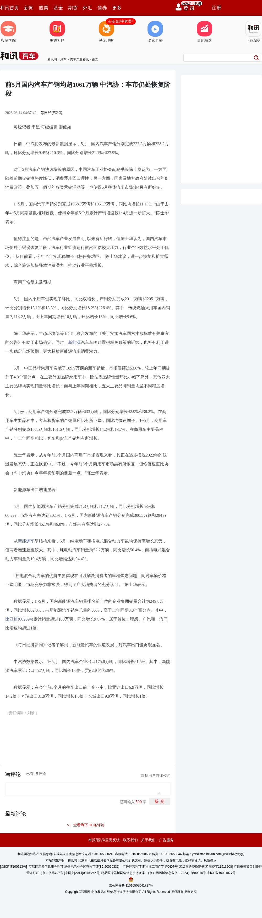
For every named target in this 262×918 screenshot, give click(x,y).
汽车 (63, 59)
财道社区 (57, 31)
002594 (25, 619)
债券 (102, 7)
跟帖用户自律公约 (155, 776)
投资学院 (8, 31)
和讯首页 (9, 7)
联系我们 (130, 840)
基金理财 (106, 31)
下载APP (253, 31)
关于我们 (148, 840)
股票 (43, 7)
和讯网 (52, 59)
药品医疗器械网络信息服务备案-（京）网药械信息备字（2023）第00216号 (153, 873)
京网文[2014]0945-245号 (82, 873)
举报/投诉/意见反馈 (104, 840)
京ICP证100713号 (13, 866)
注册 (216, 7)
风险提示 (210, 860)
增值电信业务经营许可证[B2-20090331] (91, 866)
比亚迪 (11, 619)
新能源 (74, 342)
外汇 (87, 7)
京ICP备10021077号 (221, 873)
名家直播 (155, 31)
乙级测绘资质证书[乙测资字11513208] (206, 866)
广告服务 (166, 840)
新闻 (29, 7)
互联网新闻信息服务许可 (46, 866)
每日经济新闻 (51, 113)
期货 (73, 7)
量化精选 (204, 31)
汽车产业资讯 (79, 59)
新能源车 (26, 541)
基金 (58, 7)
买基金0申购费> (121, 21)
